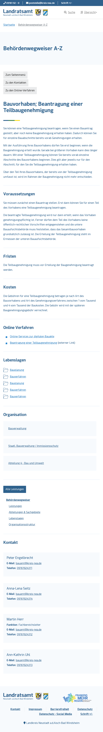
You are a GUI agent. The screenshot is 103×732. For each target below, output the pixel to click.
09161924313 (25, 665)
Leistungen (15, 506)
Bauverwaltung (17, 428)
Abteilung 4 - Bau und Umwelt (26, 463)
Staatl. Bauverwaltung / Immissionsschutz (33, 445)
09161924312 (25, 634)
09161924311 (24, 568)
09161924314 (25, 598)
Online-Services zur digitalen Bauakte (32, 336)
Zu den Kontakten (15, 82)
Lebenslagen (16, 518)
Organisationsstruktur (22, 524)
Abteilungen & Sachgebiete (24, 512)
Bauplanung (17, 370)
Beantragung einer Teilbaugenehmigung (33, 342)
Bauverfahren (18, 376)
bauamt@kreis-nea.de (28, 563)
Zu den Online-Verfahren (20, 90)
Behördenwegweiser (18, 500)
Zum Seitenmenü (15, 74)
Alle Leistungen (14, 489)
